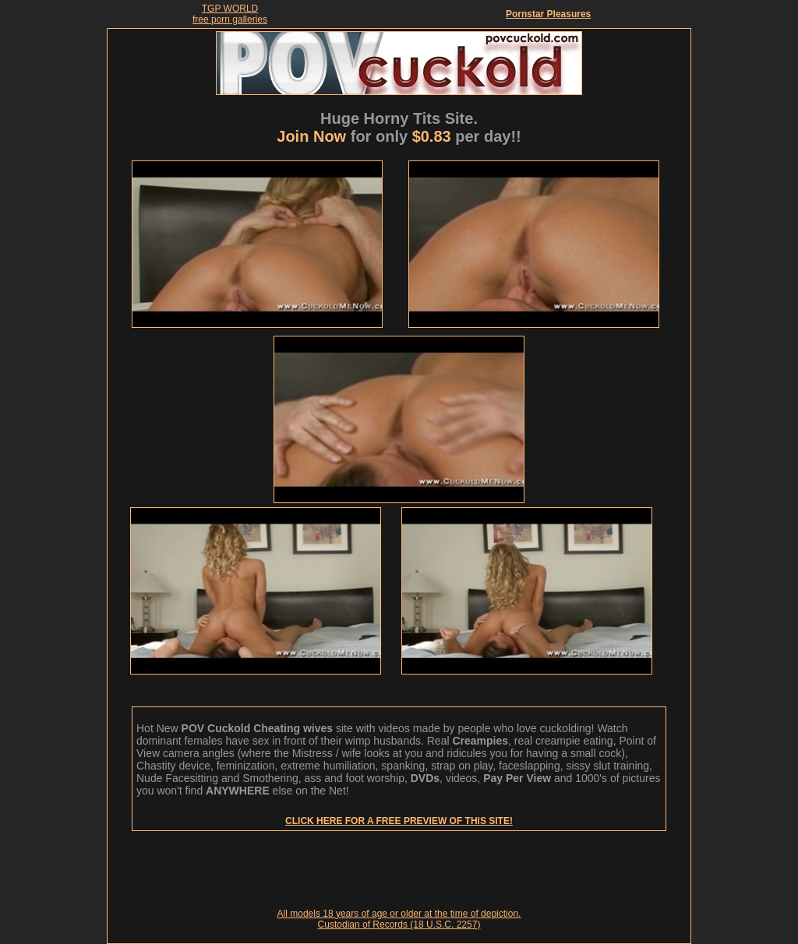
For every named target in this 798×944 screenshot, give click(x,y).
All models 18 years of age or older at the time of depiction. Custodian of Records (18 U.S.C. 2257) (399, 919)
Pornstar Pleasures (548, 14)
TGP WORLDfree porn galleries (229, 14)
